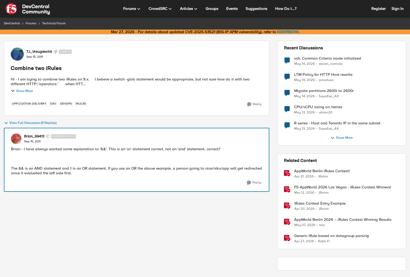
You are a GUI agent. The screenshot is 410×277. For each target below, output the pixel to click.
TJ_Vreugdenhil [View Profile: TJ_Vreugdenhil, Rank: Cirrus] (39, 52)
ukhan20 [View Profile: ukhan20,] (325, 112)
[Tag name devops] (66, 104)
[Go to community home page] (28, 9)
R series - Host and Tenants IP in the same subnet (337, 123)
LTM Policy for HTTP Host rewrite (323, 74)
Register (378, 8)
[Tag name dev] (53, 104)
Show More (22, 91)
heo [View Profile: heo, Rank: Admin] (322, 225)
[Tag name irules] (81, 104)
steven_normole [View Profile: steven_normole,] (331, 64)
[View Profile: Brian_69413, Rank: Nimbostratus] (16, 139)
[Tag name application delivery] (29, 104)
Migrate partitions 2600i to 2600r (324, 91)
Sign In (397, 8)
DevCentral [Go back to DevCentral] (12, 23)
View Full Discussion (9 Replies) (30, 123)
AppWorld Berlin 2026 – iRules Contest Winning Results (342, 219)
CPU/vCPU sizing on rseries (318, 107)
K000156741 (287, 32)
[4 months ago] (304, 193)
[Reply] (254, 104)
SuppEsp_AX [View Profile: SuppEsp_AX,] (329, 96)
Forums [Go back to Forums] (31, 23)
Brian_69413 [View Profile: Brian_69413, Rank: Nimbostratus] (34, 136)
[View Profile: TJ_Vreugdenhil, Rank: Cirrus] (17, 54)
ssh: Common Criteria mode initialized (327, 58)
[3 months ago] (304, 177)
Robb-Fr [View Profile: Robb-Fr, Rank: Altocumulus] (324, 241)
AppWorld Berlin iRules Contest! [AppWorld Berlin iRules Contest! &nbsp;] (322, 171)
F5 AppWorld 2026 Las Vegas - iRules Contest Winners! (342, 187)
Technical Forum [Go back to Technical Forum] (54, 23)
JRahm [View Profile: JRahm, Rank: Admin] (323, 176)
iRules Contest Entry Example (320, 203)
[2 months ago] (304, 64)
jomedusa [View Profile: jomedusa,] (326, 80)
